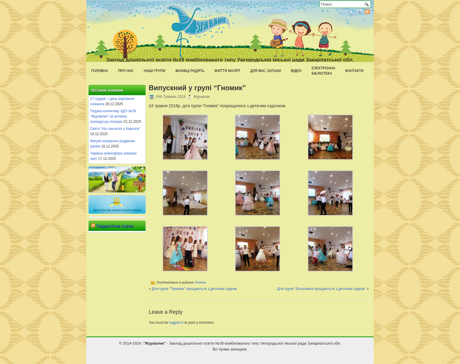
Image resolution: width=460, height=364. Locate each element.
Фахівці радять (189, 71)
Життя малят (227, 71)
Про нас (126, 71)
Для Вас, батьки (265, 71)
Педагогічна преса (114, 226)
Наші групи (154, 71)
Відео (296, 71)
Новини (200, 282)
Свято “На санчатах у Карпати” (115, 129)
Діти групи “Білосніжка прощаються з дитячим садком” (321, 289)
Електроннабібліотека (323, 71)
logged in (176, 323)
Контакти (354, 71)
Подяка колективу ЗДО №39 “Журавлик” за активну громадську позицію (113, 116)
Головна (99, 71)
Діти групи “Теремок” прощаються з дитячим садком (194, 289)
